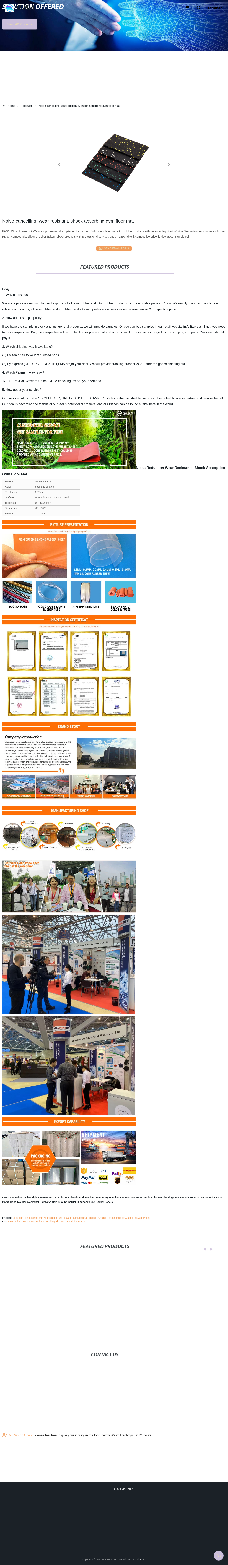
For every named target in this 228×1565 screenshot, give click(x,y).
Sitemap (141, 1559)
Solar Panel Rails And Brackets (76, 1197)
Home (11, 105)
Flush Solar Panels (193, 1197)
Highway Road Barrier (44, 1197)
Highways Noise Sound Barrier (58, 1202)
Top (218, 1554)
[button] (187, 8)
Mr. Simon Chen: (17, 1447)
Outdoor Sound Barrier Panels (95, 1202)
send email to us (114, 248)
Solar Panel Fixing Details (166, 1197)
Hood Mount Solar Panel (24, 1202)
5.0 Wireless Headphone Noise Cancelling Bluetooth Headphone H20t (47, 1221)
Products (27, 105)
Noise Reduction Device (16, 1197)
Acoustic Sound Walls (137, 1197)
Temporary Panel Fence (110, 1197)
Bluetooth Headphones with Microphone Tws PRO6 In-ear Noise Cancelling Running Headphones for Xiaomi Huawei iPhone (81, 1217)
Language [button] (215, 7)
